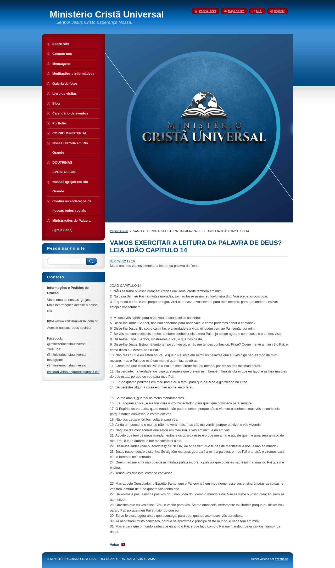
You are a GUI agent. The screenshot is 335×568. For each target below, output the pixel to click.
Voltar (114, 545)
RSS (259, 11)
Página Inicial (207, 11)
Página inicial (119, 231)
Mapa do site (236, 11)
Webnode (281, 558)
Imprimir (279, 11)
